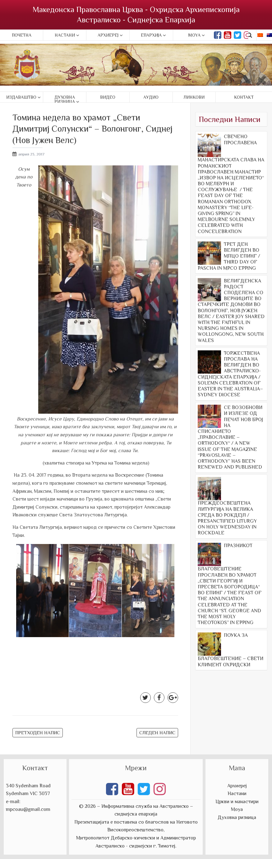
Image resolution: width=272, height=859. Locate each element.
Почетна (21, 35)
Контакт (244, 97)
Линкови (194, 97)
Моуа (237, 809)
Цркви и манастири (237, 801)
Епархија (151, 35)
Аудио (151, 97)
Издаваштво (21, 97)
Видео (107, 97)
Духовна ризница (64, 99)
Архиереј (108, 35)
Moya (194, 35)
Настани (65, 35)
